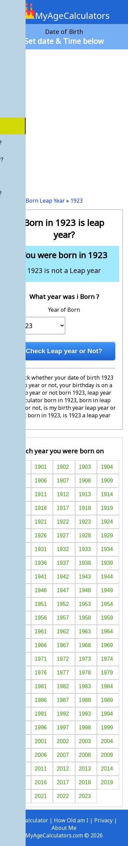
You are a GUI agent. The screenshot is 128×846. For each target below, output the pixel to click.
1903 (85, 467)
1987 (63, 700)
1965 (19, 645)
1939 (107, 563)
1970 (19, 659)
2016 (41, 782)
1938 (85, 563)
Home (12, 200)
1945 (19, 590)
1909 (107, 481)
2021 (41, 796)
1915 (19, 508)
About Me (64, 828)
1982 (63, 686)
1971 (41, 659)
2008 (85, 755)
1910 (19, 494)
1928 (85, 535)
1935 (19, 563)
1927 (63, 535)
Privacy (103, 820)
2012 (63, 769)
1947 (63, 590)
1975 (19, 673)
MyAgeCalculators (64, 15)
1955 (19, 618)
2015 (19, 782)
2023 (85, 796)
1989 (107, 700)
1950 (19, 604)
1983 (85, 686)
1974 (107, 659)
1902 (63, 467)
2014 (107, 769)
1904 (107, 467)
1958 (85, 618)
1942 (63, 577)
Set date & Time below (64, 41)
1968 (85, 645)
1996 (41, 727)
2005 (19, 755)
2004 (107, 741)
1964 (107, 631)
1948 (85, 590)
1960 (19, 631)
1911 (41, 494)
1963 (85, 631)
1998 (85, 727)
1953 (85, 604)
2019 (107, 782)
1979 (107, 673)
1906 (41, 481)
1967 (63, 645)
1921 (41, 522)
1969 (107, 645)
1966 (41, 645)
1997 (63, 727)
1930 (19, 549)
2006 (41, 755)
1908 (85, 481)
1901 (41, 467)
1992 (63, 714)
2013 (85, 769)
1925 (19, 535)
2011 (41, 769)
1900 (19, 467)
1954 (107, 604)
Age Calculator (29, 820)
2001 (41, 741)
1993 (85, 714)
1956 (41, 618)
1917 (63, 508)
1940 (19, 577)
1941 (41, 577)
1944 (107, 577)
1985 (19, 700)
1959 (107, 618)
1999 (107, 727)
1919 (107, 508)
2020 (19, 796)
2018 (85, 782)
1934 (107, 549)
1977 (63, 673)
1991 (41, 714)
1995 (19, 727)
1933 (85, 549)
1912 (63, 494)
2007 (63, 755)
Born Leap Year (45, 200)
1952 (63, 604)
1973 (85, 659)
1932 (63, 549)
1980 (19, 686)
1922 (63, 522)
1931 (41, 549)
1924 (107, 522)
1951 (41, 604)
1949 (107, 590)
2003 (85, 741)
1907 (63, 481)
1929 (107, 535)
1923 (76, 200)
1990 (19, 714)
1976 (41, 673)
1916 (41, 508)
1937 (63, 563)
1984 (107, 686)
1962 (63, 631)
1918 (85, 508)
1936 (41, 563)
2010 (19, 769)
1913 (85, 494)
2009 (107, 755)
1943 (85, 577)
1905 (19, 481)
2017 (63, 782)
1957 (63, 618)
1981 (41, 686)
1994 (107, 714)
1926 (41, 535)
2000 (19, 741)
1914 (107, 494)
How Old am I (71, 820)
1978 (85, 673)
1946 (41, 590)
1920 (19, 522)
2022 (63, 796)
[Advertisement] (64, 120)
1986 (41, 700)
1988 (85, 700)
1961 (41, 631)
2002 (63, 741)
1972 (63, 659)
